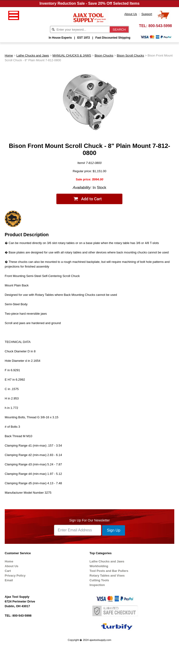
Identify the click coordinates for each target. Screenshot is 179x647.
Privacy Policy (15, 575)
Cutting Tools (99, 580)
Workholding (99, 566)
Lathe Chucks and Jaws (33, 55)
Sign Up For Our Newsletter (89, 520)
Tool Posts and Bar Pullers (109, 571)
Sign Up (113, 530)
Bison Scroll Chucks (130, 55)
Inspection (97, 585)
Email (9, 580)
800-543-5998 (160, 26)
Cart (8, 571)
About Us (11, 566)
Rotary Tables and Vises (107, 575)
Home (9, 55)
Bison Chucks (104, 55)
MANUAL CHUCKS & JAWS (71, 55)
